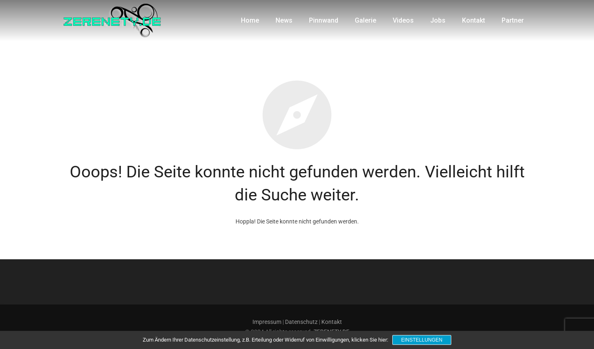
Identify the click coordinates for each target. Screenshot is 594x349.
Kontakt (331, 322)
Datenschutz (301, 322)
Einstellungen (421, 340)
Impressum (266, 322)
